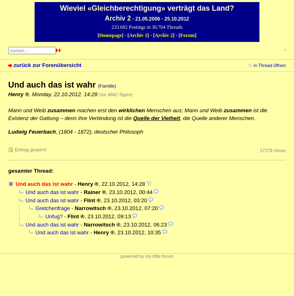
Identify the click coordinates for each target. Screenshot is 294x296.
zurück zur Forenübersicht (48, 65)
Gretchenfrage (52, 208)
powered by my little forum (147, 256)
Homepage (110, 35)
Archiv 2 (164, 35)
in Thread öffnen (270, 65)
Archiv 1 (138, 35)
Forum (187, 35)
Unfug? (54, 216)
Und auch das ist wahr (52, 192)
